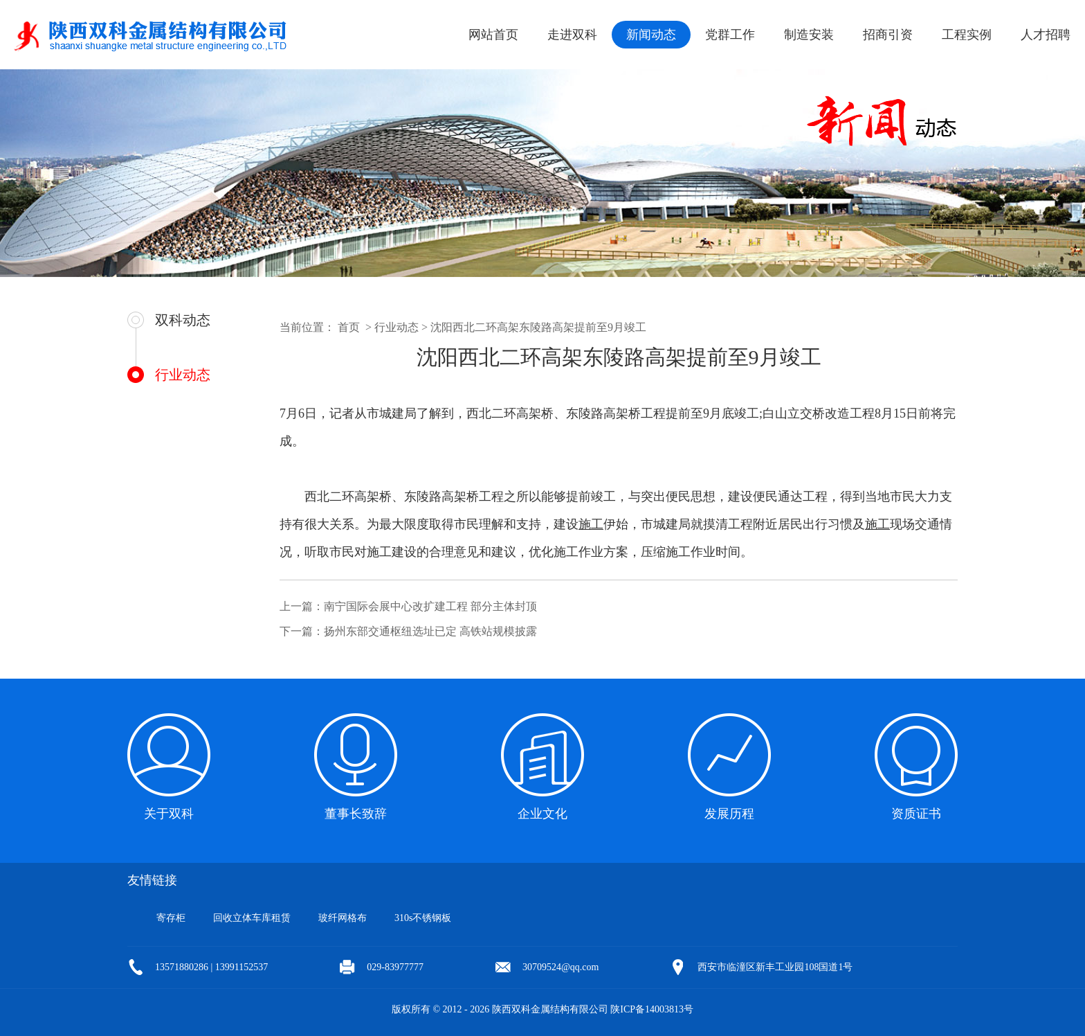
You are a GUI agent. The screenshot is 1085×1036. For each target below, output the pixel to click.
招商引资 (888, 35)
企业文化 (542, 814)
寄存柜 (170, 918)
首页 (349, 327)
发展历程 (729, 814)
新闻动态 (651, 35)
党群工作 (730, 35)
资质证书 (916, 814)
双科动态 (182, 320)
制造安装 (809, 35)
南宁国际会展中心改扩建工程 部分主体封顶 (430, 606)
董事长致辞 (356, 814)
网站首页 (493, 35)
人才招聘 (1045, 35)
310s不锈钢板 (422, 918)
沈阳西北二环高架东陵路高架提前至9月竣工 (538, 327)
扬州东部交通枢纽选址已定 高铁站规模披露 (430, 631)
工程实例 (967, 35)
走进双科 (572, 35)
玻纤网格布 (342, 918)
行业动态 (182, 374)
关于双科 (169, 814)
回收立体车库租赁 (252, 918)
